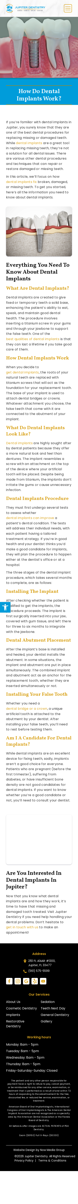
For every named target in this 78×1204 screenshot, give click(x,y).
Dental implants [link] (19, 443)
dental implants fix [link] (21, 182)
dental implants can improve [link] (30, 518)
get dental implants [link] (22, 372)
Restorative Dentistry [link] (15, 1024)
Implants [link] (13, 1014)
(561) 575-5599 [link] (39, 971)
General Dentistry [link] (55, 1014)
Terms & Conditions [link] (52, 1160)
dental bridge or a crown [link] (26, 708)
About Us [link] (13, 1001)
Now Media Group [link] (52, 1150)
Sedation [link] (48, 1001)
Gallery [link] (46, 1021)
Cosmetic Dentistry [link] (21, 1008)
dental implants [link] (29, 143)
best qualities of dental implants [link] (32, 339)
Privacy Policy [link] (24, 1160)
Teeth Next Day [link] (53, 1008)
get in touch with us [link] (22, 927)
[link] (5, 607)
